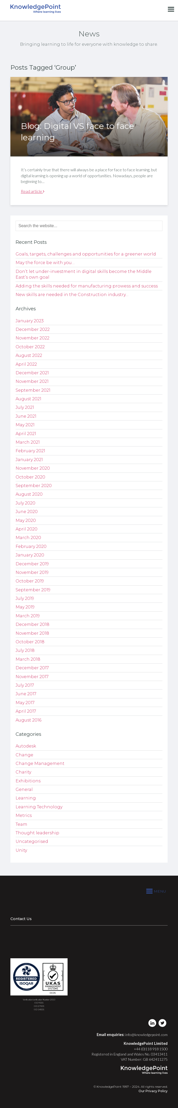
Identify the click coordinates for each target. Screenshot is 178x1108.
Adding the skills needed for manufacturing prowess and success (87, 286)
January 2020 (30, 555)
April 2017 (26, 711)
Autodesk (26, 746)
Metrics (24, 815)
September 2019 (33, 589)
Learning (26, 798)
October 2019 (30, 581)
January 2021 (29, 459)
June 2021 (26, 416)
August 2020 (29, 494)
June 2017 (26, 693)
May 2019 (25, 607)
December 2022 (33, 329)
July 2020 (25, 503)
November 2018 (32, 633)
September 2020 (34, 485)
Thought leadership (37, 832)
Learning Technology (39, 806)
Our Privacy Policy (153, 1091)
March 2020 (28, 537)
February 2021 (30, 450)
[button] (160, 891)
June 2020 (27, 511)
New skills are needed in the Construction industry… (72, 294)
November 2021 (32, 381)
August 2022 (29, 355)
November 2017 (32, 676)
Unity (21, 850)
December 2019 (32, 563)
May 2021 (25, 424)
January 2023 (30, 320)
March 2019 (28, 615)
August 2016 (28, 720)
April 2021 (26, 433)
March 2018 (28, 659)
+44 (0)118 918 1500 (151, 1049)
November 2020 (33, 468)
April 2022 (26, 364)
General (24, 789)
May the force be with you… (45, 262)
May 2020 (26, 520)
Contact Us (21, 918)
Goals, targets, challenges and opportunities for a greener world (86, 254)
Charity (23, 772)
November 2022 (32, 338)
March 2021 (28, 442)
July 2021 (25, 407)
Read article (32, 191)
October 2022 (30, 346)
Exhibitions (28, 780)
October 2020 (30, 477)
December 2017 (32, 667)
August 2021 (28, 398)
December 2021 (32, 372)
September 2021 (33, 390)
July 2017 (25, 685)
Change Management (40, 763)
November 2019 (32, 572)
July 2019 (25, 598)
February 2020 (31, 546)
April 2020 (26, 529)
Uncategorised (32, 841)
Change (24, 754)
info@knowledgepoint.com (146, 1034)
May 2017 (25, 702)
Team (21, 824)
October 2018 (30, 641)
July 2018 (25, 650)
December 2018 (32, 624)
